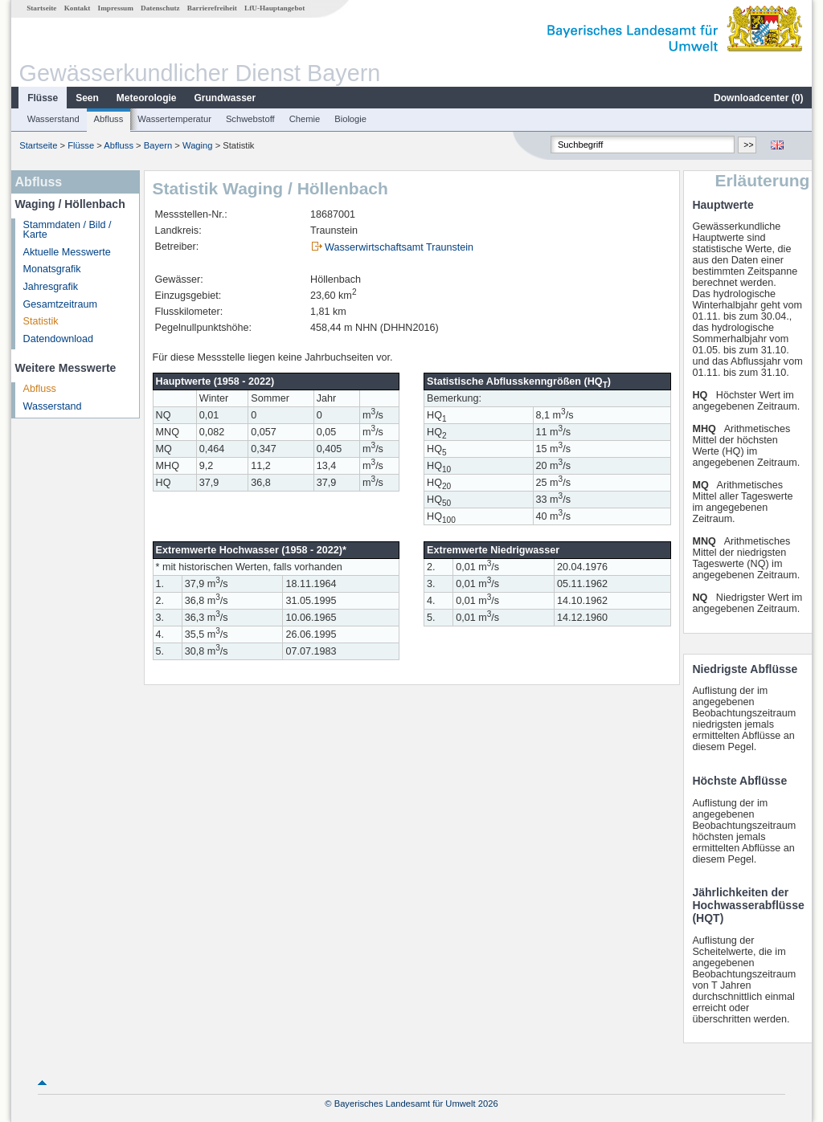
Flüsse (42, 98)
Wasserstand (53, 119)
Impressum (115, 8)
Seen (87, 98)
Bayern (158, 145)
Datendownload (58, 339)
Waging (197, 145)
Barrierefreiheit (212, 8)
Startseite (41, 8)
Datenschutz (160, 8)
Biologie (350, 119)
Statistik (41, 321)
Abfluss (109, 119)
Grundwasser (225, 98)
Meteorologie (147, 98)
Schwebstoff (250, 119)
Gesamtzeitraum (60, 304)
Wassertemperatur (174, 119)
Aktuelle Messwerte (67, 252)
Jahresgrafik (51, 286)
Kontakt (77, 8)
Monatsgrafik (52, 269)
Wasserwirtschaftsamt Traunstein (399, 247)
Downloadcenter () (758, 98)
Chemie (305, 119)
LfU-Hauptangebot (274, 8)
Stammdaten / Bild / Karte (67, 230)
